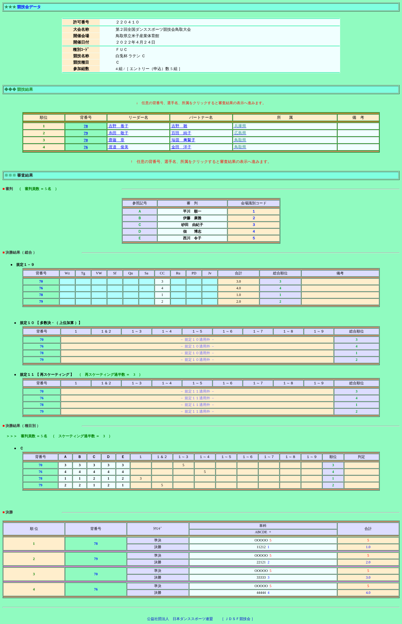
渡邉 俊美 (118, 147)
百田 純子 (180, 133)
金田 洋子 (180, 147)
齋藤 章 (116, 140)
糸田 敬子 (118, 133)
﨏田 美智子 (182, 140)
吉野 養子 (118, 126)
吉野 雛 (178, 126)
